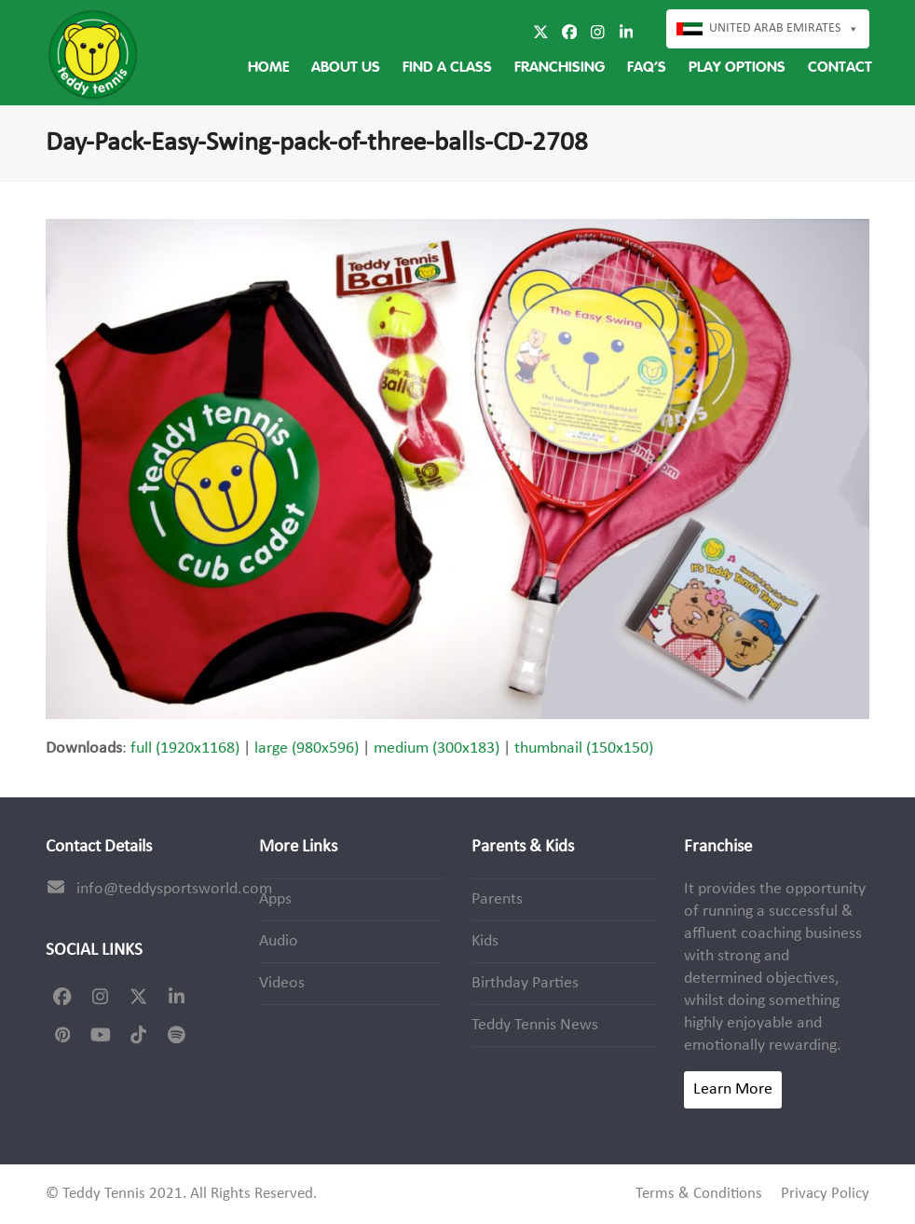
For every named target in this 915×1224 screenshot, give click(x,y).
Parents (497, 899)
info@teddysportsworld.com (174, 889)
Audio (278, 941)
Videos (282, 983)
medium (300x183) (436, 748)
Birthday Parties (525, 983)
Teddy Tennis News (534, 1025)
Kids (484, 941)
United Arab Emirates (784, 29)
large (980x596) (306, 748)
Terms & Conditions (698, 1194)
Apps (275, 899)
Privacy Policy (825, 1194)
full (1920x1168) (184, 748)
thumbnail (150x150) (583, 748)
